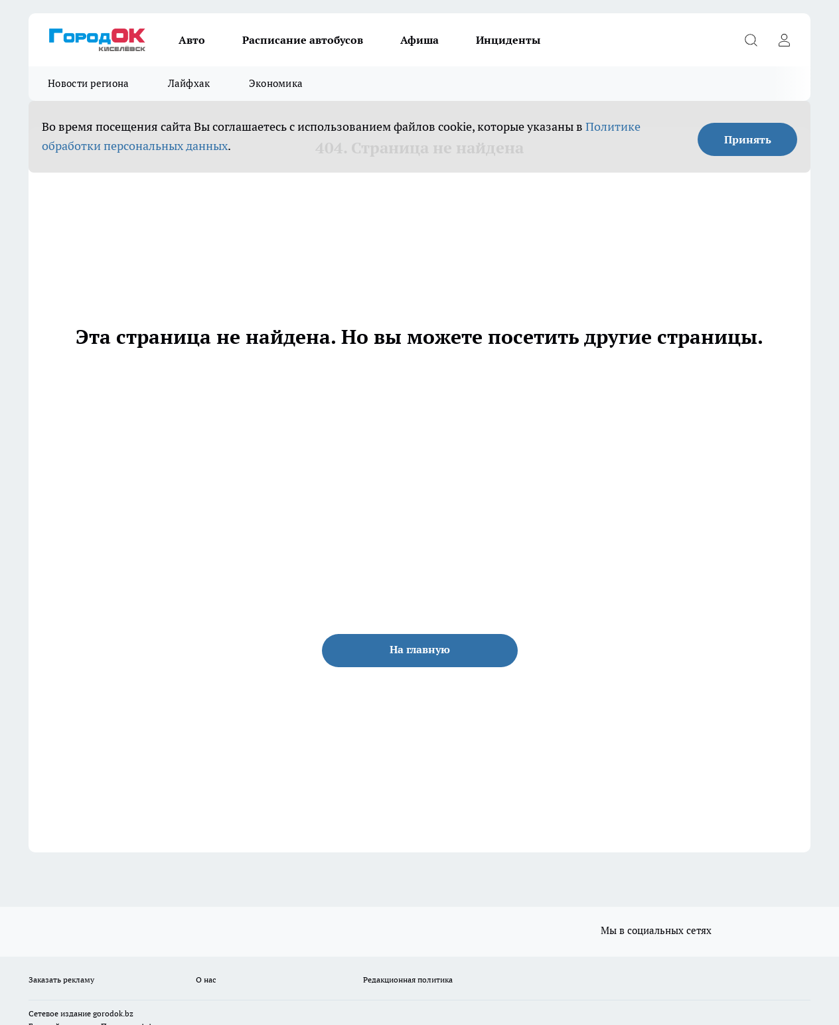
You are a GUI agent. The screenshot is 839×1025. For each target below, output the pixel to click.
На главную (420, 649)
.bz (128, 1013)
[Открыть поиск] (750, 40)
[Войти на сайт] (784, 40)
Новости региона (88, 83)
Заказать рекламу (61, 980)
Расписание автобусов (302, 39)
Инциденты (508, 39)
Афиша (419, 39)
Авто (192, 39)
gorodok (108, 1013)
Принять (747, 139)
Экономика (276, 83)
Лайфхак (189, 83)
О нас (206, 980)
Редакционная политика (408, 980)
